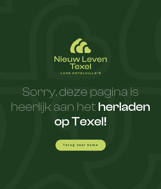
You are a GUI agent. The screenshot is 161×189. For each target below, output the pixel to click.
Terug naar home (80, 145)
